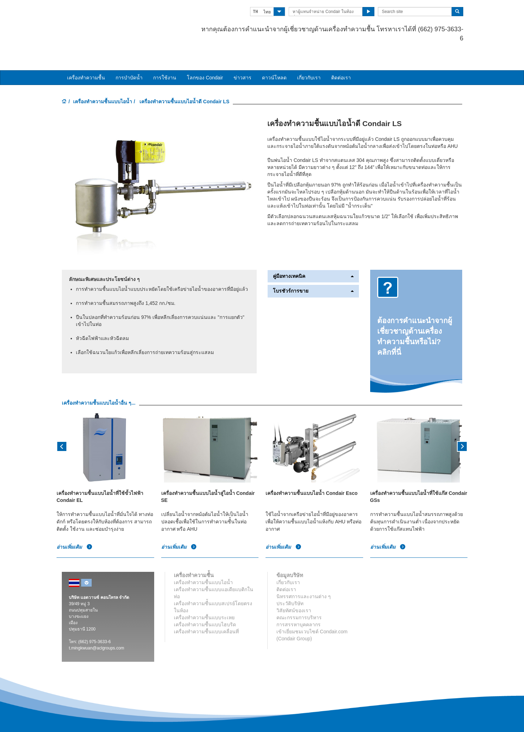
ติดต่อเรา (341, 54)
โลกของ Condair (205, 54)
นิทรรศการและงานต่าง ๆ (303, 573)
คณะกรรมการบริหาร (299, 594)
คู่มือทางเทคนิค (313, 252)
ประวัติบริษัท (289, 580)
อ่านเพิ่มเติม (74, 523)
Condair (102, 16)
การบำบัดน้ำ (129, 54)
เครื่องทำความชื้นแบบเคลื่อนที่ (206, 608)
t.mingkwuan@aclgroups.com (96, 624)
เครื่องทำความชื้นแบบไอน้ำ (102, 77)
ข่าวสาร (242, 54)
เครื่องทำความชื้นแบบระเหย (204, 594)
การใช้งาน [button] (164, 54)
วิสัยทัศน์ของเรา (293, 587)
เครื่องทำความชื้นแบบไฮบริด (205, 601)
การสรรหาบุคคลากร (298, 601)
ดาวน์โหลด (274, 54)
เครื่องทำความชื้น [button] (86, 54)
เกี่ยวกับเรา (309, 54)
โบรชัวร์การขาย (313, 267)
